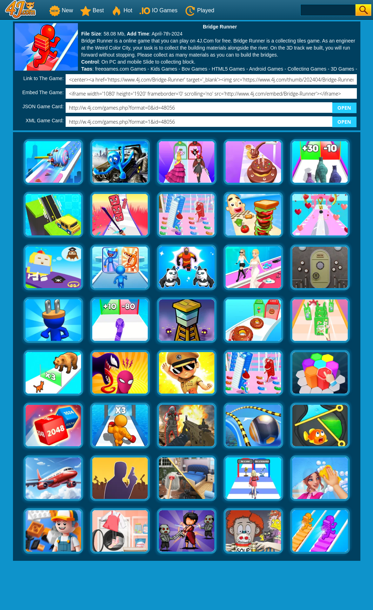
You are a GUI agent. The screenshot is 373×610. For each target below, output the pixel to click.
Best (92, 10)
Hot (121, 10)
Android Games (266, 69)
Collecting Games (307, 69)
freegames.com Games (120, 69)
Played (199, 10)
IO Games (158, 10)
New (61, 10)
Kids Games (164, 69)
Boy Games (194, 69)
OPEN (344, 107)
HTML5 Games (228, 69)
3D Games (342, 69)
